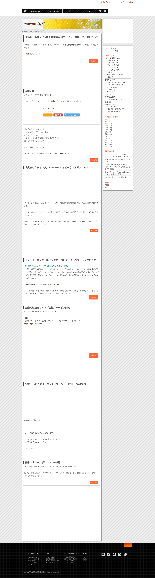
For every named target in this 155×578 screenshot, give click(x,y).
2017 (107, 136)
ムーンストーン (48, 108)
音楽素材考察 (112, 111)
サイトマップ (119, 2)
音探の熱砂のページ (33, 54)
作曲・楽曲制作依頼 (52, 560)
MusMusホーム (27, 31)
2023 (107, 123)
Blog (89, 11)
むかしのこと (112, 63)
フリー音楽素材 (51, 557)
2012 (107, 147)
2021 (107, 128)
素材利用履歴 (50, 559)
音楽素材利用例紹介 (114, 109)
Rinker (50, 110)
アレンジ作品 (112, 65)
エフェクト (111, 67)
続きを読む (93, 61)
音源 (109, 77)
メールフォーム (87, 560)
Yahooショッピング (71, 115)
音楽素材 (108, 104)
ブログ (84, 557)
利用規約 (71, 11)
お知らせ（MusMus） (115, 82)
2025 (107, 119)
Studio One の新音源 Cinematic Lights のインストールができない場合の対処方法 (117, 167)
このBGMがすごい (113, 99)
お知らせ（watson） (114, 84)
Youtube (110, 107)
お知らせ (108, 80)
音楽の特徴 (31, 560)
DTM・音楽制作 (110, 58)
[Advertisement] (61, 74)
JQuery (109, 90)
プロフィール (32, 562)
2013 (107, 144)
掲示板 (84, 559)
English (130, 2)
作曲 (109, 72)
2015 (107, 140)
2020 (107, 130)
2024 (107, 121)
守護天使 (29, 91)
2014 (107, 142)
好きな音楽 (109, 97)
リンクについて (69, 562)
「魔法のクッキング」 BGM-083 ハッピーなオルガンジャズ (56, 167)
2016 (107, 138)
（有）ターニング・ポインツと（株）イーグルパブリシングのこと (60, 260)
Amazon (48, 115)
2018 (107, 134)
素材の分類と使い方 (70, 559)
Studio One (111, 60)
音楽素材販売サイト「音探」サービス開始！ (48, 307)
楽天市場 (58, 115)
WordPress (111, 92)
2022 (107, 126)
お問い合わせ (106, 2)
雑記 (106, 102)
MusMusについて (36, 11)
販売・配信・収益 (113, 74)
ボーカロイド (112, 70)
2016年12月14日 (52, 284)
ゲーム (107, 94)
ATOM (107, 187)
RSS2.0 (107, 185)
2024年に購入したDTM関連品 (115, 177)
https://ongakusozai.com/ (33, 324)
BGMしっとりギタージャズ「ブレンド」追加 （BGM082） (56, 384)
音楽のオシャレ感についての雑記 (42, 462)
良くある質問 (68, 560)
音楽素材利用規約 (69, 557)
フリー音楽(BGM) (53, 11)
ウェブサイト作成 (111, 87)
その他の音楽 (50, 562)
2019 (107, 132)
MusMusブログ (34, 23)
